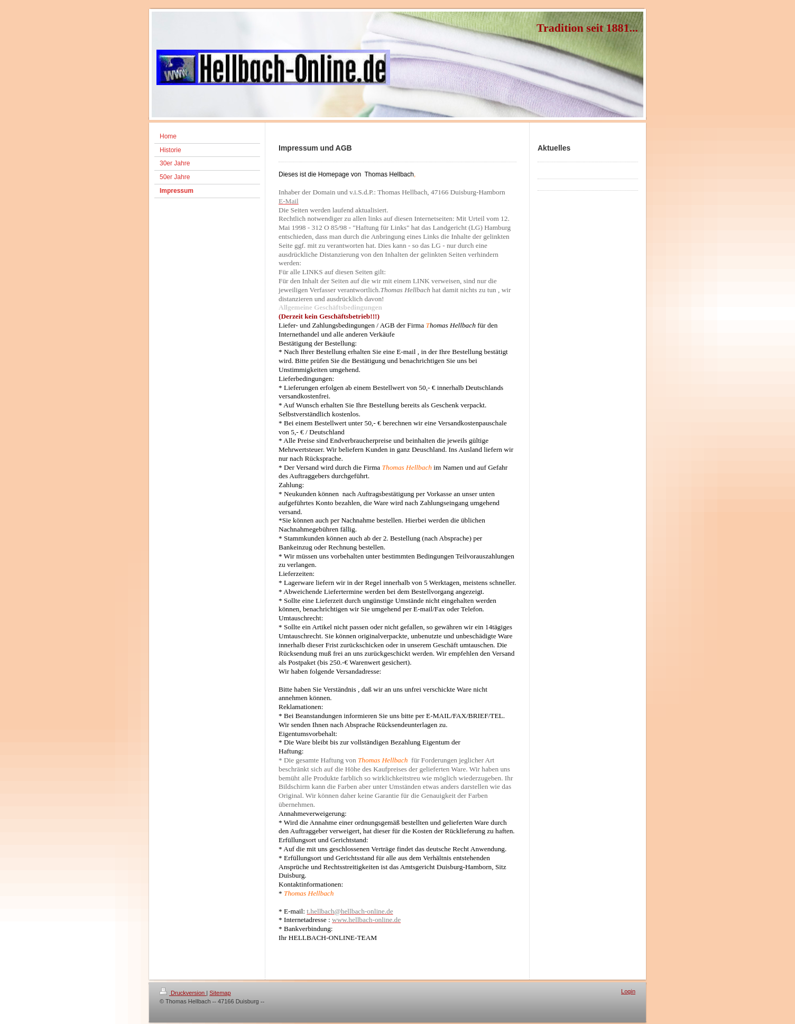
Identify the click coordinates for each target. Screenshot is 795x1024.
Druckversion (183, 993)
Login (628, 991)
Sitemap (219, 993)
